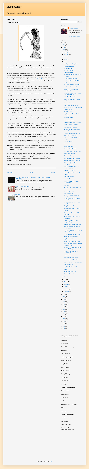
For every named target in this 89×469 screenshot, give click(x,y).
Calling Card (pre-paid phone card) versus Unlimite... (72, 163)
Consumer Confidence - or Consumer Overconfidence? (73, 231)
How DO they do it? (69, 146)
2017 (64, 306)
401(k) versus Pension (69, 120)
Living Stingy (14, 6)
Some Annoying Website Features (72, 259)
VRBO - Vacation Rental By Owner (72, 234)
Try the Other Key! (68, 68)
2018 (64, 309)
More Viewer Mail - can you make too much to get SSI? (73, 71)
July (65, 279)
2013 (64, 297)
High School (18, 195)
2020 (64, 314)
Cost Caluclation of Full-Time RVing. (73, 224)
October (66, 286)
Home (31, 172)
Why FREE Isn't (68, 111)
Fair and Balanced (68, 141)
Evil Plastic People (68, 117)
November (66, 289)
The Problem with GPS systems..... (72, 124)
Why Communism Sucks (70, 271)
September (66, 284)
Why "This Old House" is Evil (71, 266)
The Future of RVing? (69, 191)
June (65, 277)
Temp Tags (66, 185)
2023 (64, 321)
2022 (64, 319)
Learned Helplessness (69, 66)
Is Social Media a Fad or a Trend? (72, 208)
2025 (64, 326)
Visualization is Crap (69, 156)
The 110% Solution (68, 264)
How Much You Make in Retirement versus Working (72, 248)
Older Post (52, 172)
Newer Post (10, 172)
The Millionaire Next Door (70, 127)
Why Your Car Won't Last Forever (72, 84)
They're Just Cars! (68, 144)
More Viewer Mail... (69, 193)
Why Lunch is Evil (68, 239)
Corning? (66, 210)
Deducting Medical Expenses (22, 186)
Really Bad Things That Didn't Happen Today (71, 221)
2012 (64, 294)
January (66, 52)
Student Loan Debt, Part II (70, 153)
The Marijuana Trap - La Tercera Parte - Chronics (71, 167)
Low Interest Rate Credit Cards (71, 87)
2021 (64, 316)
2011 (64, 50)
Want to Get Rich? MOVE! (70, 135)
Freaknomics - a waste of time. (71, 257)
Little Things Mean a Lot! (70, 97)
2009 (64, 45)
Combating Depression (69, 274)
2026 (64, 328)
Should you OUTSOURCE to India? (72, 196)
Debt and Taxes (67, 255)
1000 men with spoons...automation (72, 160)
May (65, 61)
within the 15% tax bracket (42, 79)
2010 (64, 47)
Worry (65, 269)
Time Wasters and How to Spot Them (73, 262)
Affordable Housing (68, 179)
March (65, 57)
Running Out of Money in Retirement (73, 63)
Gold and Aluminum (69, 103)
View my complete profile (74, 36)
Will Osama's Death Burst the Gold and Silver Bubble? (72, 93)
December (66, 291)
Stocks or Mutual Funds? (70, 148)
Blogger (51, 461)
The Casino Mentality (69, 176)
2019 (64, 311)
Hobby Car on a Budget (69, 206)
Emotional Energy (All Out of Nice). (72, 122)
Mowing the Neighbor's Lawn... (71, 78)
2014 (64, 299)
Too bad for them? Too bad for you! (72, 151)
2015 (64, 302)
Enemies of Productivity (69, 170)
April (65, 59)
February (66, 54)
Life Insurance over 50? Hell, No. (72, 133)
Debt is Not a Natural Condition (71, 236)
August (66, 281)
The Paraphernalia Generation (71, 105)
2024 (64, 323)
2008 (64, 42)
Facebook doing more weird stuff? (72, 241)
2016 (64, 304)
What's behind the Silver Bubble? (72, 158)
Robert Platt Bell (74, 28)
